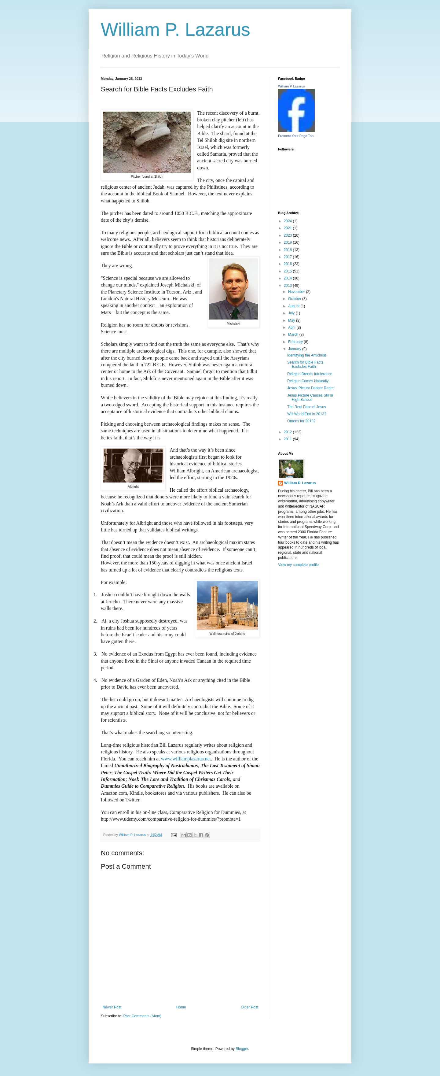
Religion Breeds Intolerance (309, 374)
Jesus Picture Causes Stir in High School (310, 397)
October (295, 299)
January (295, 349)
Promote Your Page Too (296, 136)
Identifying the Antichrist (306, 355)
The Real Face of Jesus (306, 407)
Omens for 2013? (301, 421)
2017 (288, 257)
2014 (288, 278)
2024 (288, 221)
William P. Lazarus (175, 29)
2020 (288, 235)
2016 (288, 264)
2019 (288, 242)
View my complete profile (298, 565)
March (293, 334)
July (292, 313)
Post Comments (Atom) (142, 1016)
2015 (288, 271)
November (297, 292)
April (292, 327)
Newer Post (111, 1007)
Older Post (249, 1007)
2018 (288, 250)
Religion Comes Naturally (307, 381)
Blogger (242, 1049)
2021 (288, 228)
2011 (288, 439)
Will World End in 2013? (306, 414)
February (296, 342)
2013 (288, 285)
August (294, 306)
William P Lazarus (291, 86)
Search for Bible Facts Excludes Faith (305, 364)
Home (181, 1007)
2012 (288, 432)
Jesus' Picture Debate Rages (310, 388)
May (292, 320)
